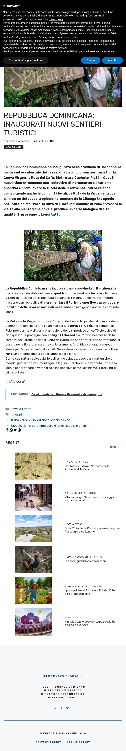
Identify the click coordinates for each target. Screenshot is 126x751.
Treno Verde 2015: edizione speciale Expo (40, 420)
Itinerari (16, 414)
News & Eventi (13, 147)
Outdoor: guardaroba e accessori (85, 561)
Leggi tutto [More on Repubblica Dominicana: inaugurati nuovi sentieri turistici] (50, 214)
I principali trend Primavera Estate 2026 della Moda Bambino (90, 592)
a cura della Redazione (17, 141)
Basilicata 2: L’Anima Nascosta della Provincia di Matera (87, 467)
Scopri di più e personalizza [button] (25, 60)
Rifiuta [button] (91, 60)
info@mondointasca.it (63, 676)
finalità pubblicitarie (24, 33)
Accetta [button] (112, 60)
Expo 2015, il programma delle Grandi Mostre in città (48, 425)
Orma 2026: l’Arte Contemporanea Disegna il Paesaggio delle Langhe (93, 530)
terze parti (59, 22)
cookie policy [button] (56, 19)
